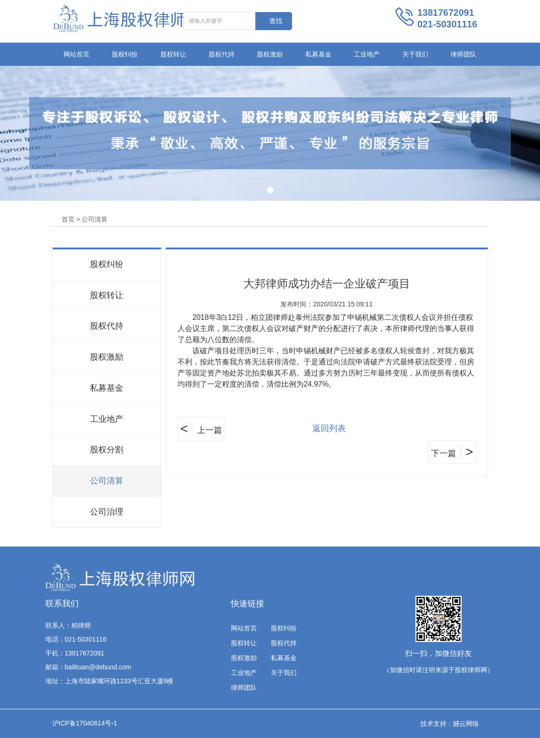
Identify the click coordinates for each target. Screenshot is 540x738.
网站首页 (76, 54)
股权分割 (106, 449)
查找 (275, 21)
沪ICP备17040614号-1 (84, 723)
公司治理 (106, 511)
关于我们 (415, 54)
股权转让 (173, 54)
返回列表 (329, 428)
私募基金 (318, 54)
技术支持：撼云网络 (449, 723)
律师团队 (463, 54)
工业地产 (367, 54)
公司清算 (106, 480)
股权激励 (270, 54)
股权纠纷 (125, 54)
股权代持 (222, 54)
